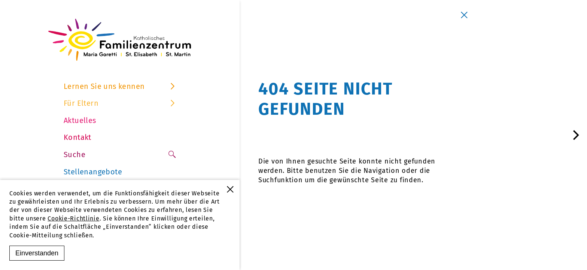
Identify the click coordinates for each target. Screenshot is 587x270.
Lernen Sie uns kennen (120, 86)
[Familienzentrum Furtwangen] (119, 40)
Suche (120, 154)
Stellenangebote (93, 171)
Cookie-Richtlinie (73, 218)
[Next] (575, 135)
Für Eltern (120, 103)
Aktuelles (80, 120)
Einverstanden (36, 253)
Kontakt (77, 137)
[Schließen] (464, 15)
